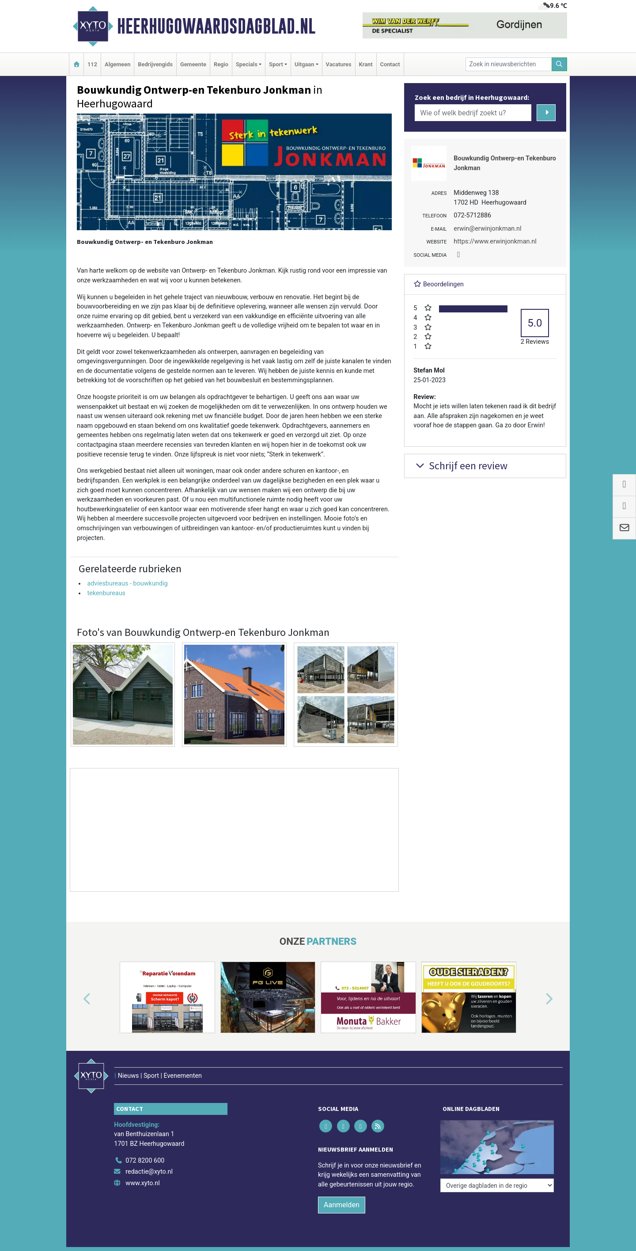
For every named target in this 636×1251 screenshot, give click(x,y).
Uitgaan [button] (304, 64)
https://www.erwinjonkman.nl (495, 241)
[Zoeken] (560, 64)
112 (92, 64)
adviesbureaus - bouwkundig (127, 583)
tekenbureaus (106, 593)
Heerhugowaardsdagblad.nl (216, 26)
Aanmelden (342, 1205)
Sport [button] (276, 64)
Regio (221, 64)
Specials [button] (246, 64)
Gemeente (193, 64)
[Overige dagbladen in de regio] (497, 1185)
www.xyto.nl (142, 1183)
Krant (366, 64)
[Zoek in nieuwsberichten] (509, 64)
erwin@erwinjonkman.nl (487, 228)
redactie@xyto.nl (149, 1171)
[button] (76, 999)
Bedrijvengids (155, 64)
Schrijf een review (460, 465)
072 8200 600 (144, 1160)
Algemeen (117, 64)
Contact (390, 64)
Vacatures (339, 64)
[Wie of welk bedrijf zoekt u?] (473, 112)
